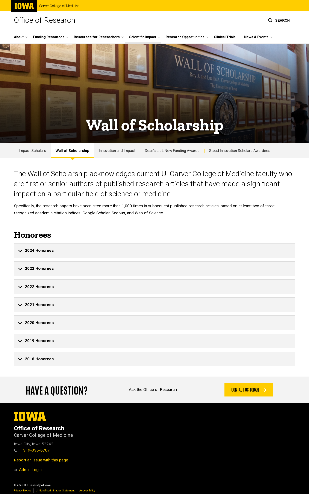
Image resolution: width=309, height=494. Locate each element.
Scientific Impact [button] (142, 37)
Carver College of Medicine (59, 6)
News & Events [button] (256, 37)
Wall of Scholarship (72, 151)
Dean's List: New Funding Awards (172, 151)
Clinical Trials (225, 37)
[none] (154, 250)
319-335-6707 (32, 450)
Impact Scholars (32, 151)
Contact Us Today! (248, 389)
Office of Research (44, 20)
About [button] (19, 37)
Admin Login (30, 469)
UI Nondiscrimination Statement (55, 490)
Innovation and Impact (117, 151)
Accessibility (87, 490)
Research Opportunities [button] (185, 37)
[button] (279, 20)
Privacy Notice (22, 490)
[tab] (154, 250)
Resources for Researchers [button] (97, 37)
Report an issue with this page (41, 460)
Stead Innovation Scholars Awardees (239, 151)
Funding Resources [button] (48, 37)
